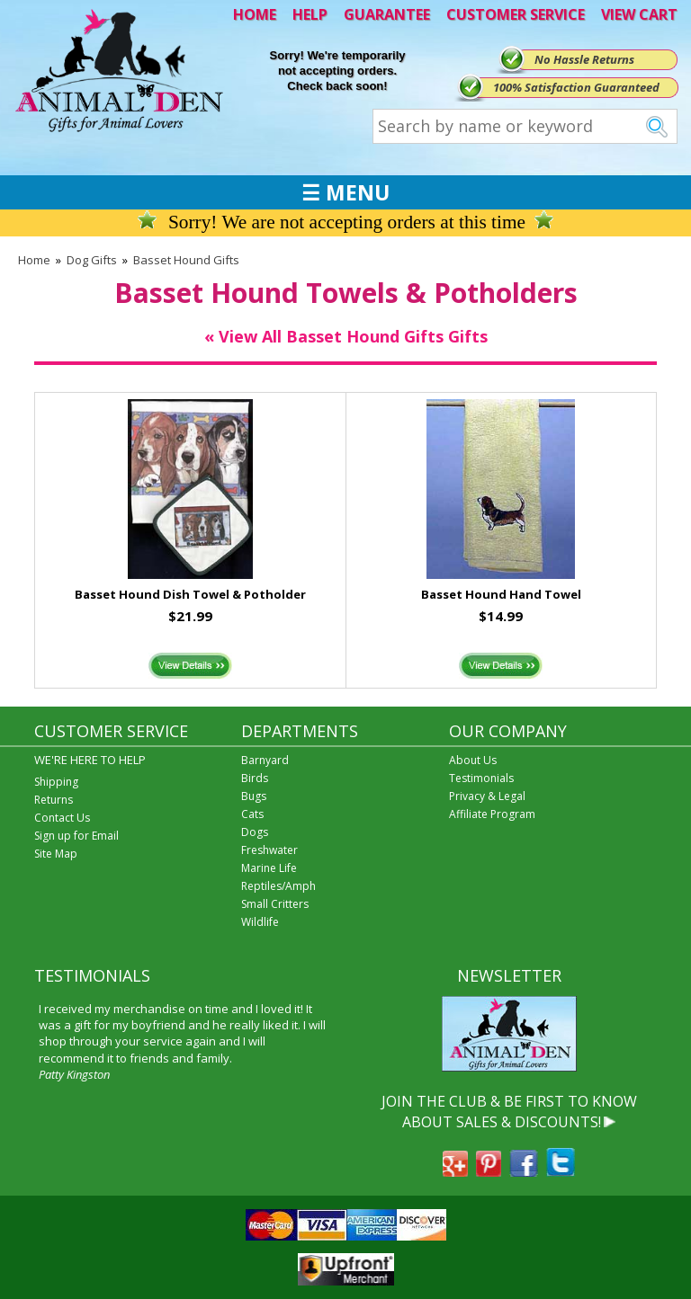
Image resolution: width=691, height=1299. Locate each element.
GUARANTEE (387, 14)
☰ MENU (345, 192)
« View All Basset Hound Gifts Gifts (346, 336)
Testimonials (481, 778)
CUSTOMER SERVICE (515, 14)
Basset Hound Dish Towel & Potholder (190, 594)
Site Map (55, 853)
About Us (473, 760)
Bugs (253, 796)
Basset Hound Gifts (186, 260)
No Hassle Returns (584, 59)
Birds (254, 778)
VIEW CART (639, 14)
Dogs (254, 832)
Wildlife (260, 922)
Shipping (56, 781)
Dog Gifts (92, 260)
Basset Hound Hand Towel (501, 594)
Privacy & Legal (487, 796)
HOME (254, 14)
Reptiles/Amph (278, 886)
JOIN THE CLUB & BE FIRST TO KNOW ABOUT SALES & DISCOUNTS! (509, 1111)
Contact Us (62, 817)
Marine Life (269, 868)
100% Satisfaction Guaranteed (576, 87)
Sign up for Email (76, 835)
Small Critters (275, 904)
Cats (252, 814)
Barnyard (265, 760)
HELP (310, 14)
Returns (53, 799)
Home (34, 260)
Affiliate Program (492, 814)
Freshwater (269, 850)
